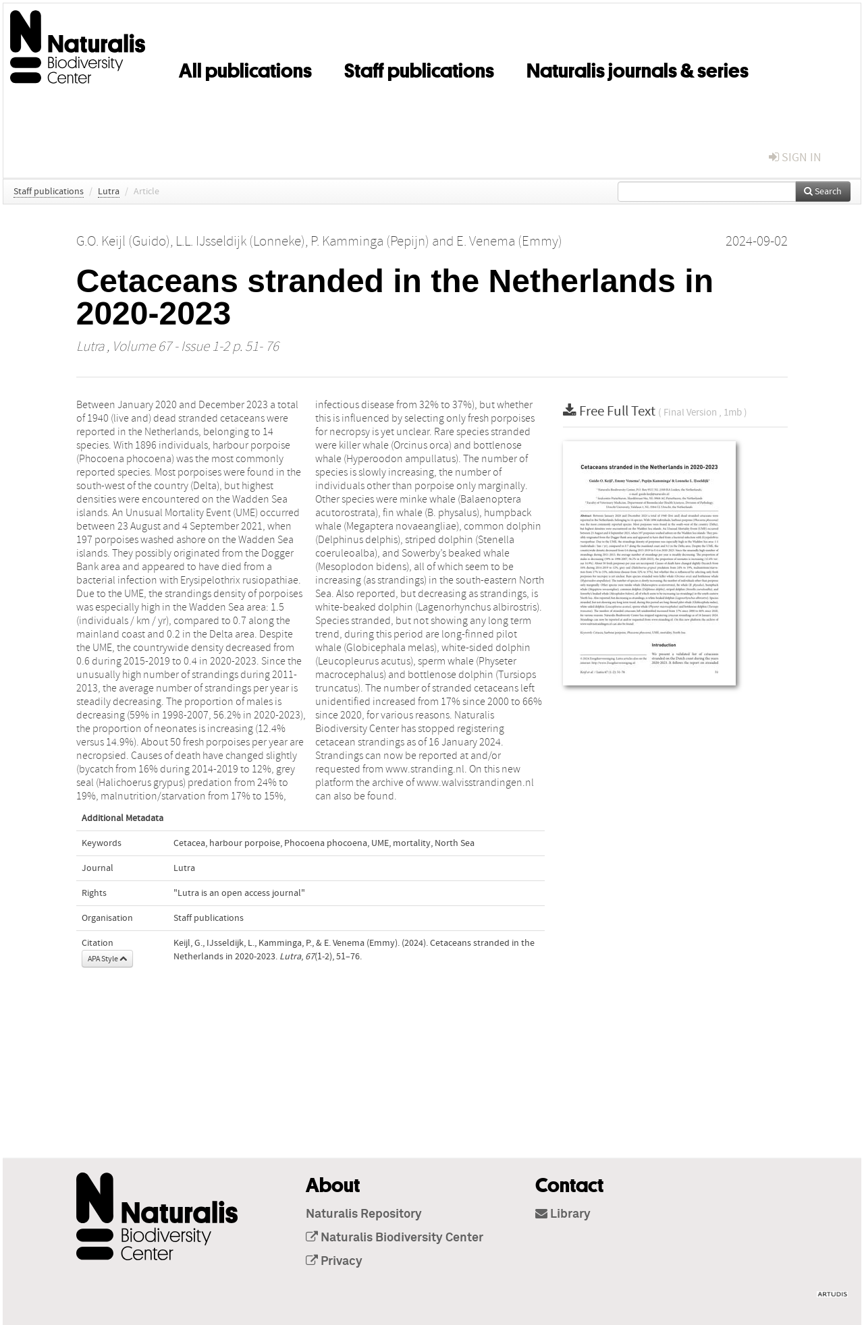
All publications (245, 68)
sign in (795, 157)
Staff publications (419, 68)
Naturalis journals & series (637, 68)
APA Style (107, 958)
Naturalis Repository (364, 1214)
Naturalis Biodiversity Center (394, 1238)
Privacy (334, 1262)
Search (823, 191)
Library (563, 1214)
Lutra (108, 191)
